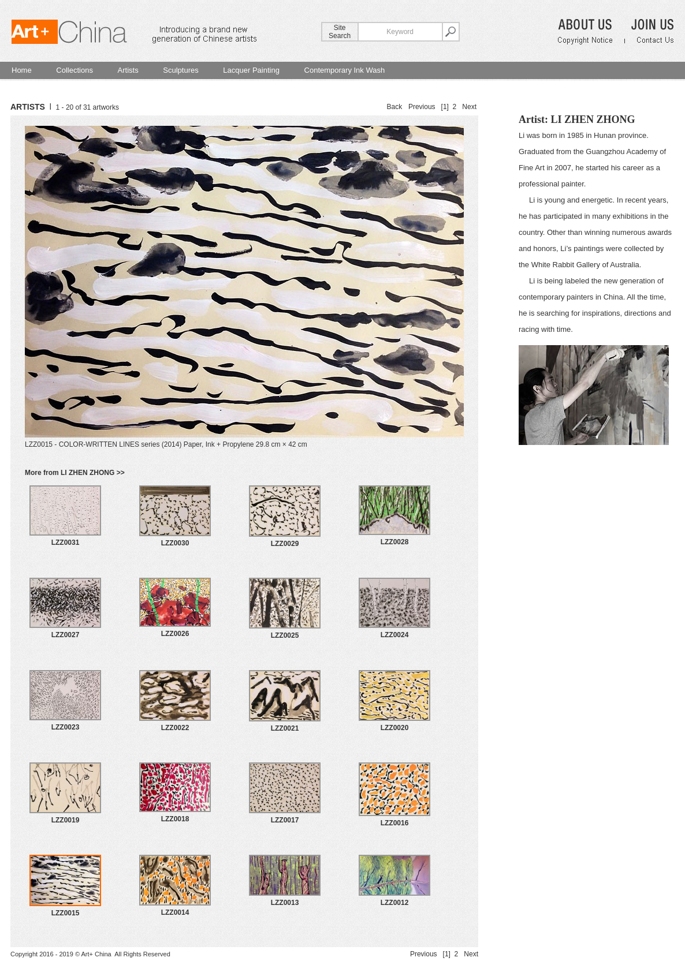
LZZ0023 (65, 727)
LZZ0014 (175, 912)
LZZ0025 (285, 635)
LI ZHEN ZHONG (592, 119)
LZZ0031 (65, 542)
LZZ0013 (285, 903)
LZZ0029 (285, 544)
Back (395, 107)
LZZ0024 (395, 635)
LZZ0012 (395, 903)
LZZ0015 (65, 913)
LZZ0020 (395, 728)
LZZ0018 (175, 819)
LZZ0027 (65, 635)
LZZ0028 (395, 542)
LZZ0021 (285, 728)
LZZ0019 (65, 820)
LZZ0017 (285, 820)
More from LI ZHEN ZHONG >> (75, 473)
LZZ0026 (175, 634)
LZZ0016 (395, 823)
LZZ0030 (175, 543)
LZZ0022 (175, 728)
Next (469, 107)
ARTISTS (27, 106)
